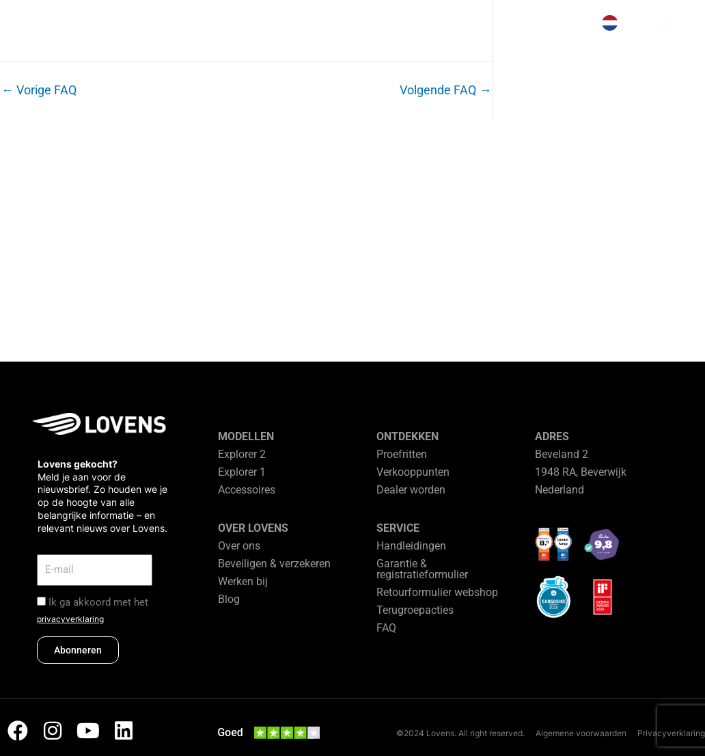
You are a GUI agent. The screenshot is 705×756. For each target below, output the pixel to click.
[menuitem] (609, 23)
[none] (609, 23)
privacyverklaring (70, 619)
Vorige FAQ (39, 90)
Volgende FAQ (445, 90)
